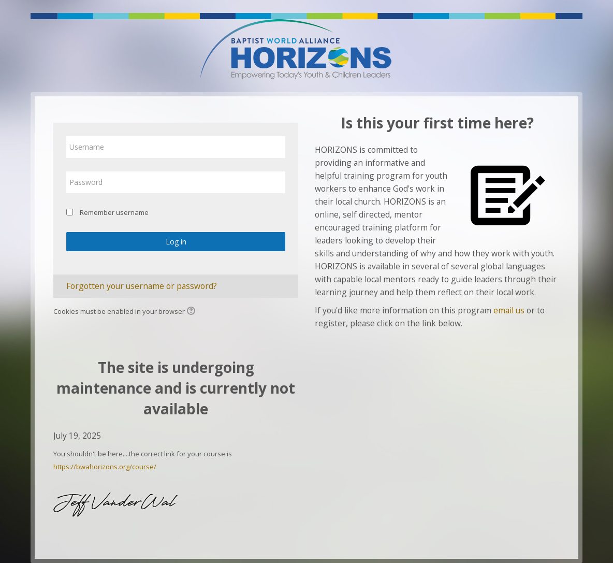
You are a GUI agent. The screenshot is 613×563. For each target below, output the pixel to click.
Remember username (114, 212)
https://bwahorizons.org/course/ (104, 466)
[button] (192, 311)
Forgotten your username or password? (141, 286)
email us (508, 310)
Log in (176, 242)
